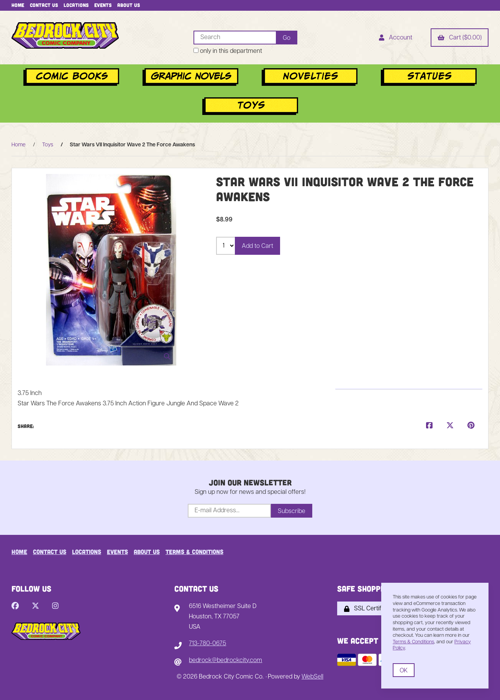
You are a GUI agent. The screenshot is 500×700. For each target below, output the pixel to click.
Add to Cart (257, 246)
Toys (47, 145)
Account (395, 38)
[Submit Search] (286, 37)
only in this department (227, 51)
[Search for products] (234, 37)
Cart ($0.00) (460, 38)
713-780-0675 (207, 644)
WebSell (312, 677)
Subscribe (291, 511)
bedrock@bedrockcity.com (225, 660)
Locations (76, 5)
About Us (128, 5)
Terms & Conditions (194, 551)
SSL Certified (366, 609)
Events (102, 5)
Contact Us (44, 5)
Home (17, 5)
